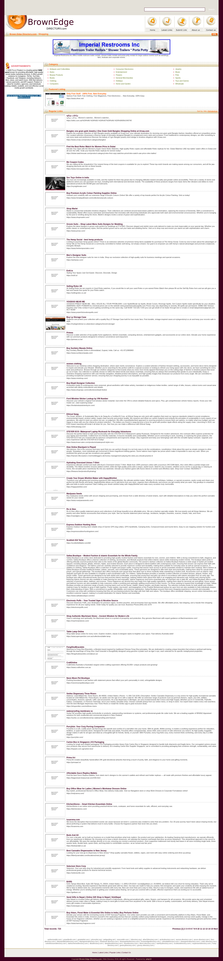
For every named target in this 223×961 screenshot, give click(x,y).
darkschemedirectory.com (78, 943)
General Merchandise (124, 78)
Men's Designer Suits (76, 255)
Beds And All (72, 835)
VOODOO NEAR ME (75, 302)
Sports (178, 78)
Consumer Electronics (124, 69)
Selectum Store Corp (76, 866)
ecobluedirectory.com (182, 943)
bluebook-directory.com (109, 941)
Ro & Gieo (71, 509)
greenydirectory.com (127, 945)
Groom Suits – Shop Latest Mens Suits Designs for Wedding (94, 224)
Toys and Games (182, 81)
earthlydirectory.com (164, 943)
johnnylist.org (96, 939)
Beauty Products (56, 75)
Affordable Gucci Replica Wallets (81, 773)
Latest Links (103, 952)
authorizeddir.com (54, 939)
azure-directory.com (201, 939)
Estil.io (69, 271)
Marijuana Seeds (74, 493)
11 (201, 929)
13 (207, 929)
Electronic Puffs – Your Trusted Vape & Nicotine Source (92, 600)
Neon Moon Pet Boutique (78, 678)
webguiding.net (109, 939)
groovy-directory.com (145, 945)
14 (209, 929)
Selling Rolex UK (74, 286)
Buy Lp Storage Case (76, 317)
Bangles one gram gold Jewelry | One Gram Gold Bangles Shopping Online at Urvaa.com (107, 131)
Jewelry (178, 69)
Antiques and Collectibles (60, 69)
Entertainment (121, 72)
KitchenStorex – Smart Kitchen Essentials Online (89, 804)
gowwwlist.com (83, 939)
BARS (69, 882)
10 (198, 929)
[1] (182, 929)
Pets (177, 75)
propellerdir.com (69, 939)
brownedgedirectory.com (150, 941)
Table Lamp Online (75, 631)
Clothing (53, 81)
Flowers (119, 75)
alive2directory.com (150, 939)
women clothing (73, 364)
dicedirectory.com (131, 943)
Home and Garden (123, 84)
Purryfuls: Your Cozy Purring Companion (85, 726)
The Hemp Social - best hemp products (84, 239)
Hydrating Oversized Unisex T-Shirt (82, 462)
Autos (52, 72)
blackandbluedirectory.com (67, 941)
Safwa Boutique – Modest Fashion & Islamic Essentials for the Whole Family (101, 556)
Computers (54, 84)
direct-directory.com (147, 943)
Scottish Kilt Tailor (75, 540)
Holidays (119, 81)
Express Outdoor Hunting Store (81, 525)
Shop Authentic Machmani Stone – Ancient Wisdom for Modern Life (97, 616)
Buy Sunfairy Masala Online (79, 348)
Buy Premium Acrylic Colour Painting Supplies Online (91, 193)
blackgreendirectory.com (88, 941)
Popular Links (115, 952)
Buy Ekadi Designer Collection (80, 383)
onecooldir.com (122, 939)
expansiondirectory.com (201, 943)
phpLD (148, 959)
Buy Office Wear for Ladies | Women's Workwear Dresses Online (96, 788)
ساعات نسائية (72, 115)
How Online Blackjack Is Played (81, 447)
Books (52, 78)
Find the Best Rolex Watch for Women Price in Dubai (90, 146)
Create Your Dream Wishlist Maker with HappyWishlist (91, 478)
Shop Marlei (72, 208)
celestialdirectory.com (170, 941)
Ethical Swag (72, 414)
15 (212, 929)
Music (177, 72)
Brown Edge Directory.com (23, 34)
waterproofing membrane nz (79, 711)
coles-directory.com (208, 941)
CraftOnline (71, 662)
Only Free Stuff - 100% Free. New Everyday (86, 94)
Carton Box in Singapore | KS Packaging (85, 742)
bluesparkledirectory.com (129, 941)
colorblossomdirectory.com (56, 943)
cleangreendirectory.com (189, 941)
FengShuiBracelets (75, 647)
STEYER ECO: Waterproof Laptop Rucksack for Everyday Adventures (98, 431)
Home (94, 952)
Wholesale (179, 84)
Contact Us (126, 952)
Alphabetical (212, 111)
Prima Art (70, 757)
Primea (69, 333)
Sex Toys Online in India (77, 177)
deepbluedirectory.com (113, 943)
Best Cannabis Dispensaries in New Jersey (86, 851)
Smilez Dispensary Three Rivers (81, 693)
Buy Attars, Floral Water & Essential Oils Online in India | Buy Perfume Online (102, 913)
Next (216, 929)
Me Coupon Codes (75, 162)
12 (204, 929)
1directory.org (135, 939)
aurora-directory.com (184, 939)
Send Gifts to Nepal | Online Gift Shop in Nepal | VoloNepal (93, 897)
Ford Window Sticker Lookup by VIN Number (87, 398)
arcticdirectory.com (166, 939)
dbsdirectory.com (96, 943)
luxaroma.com (73, 819)
